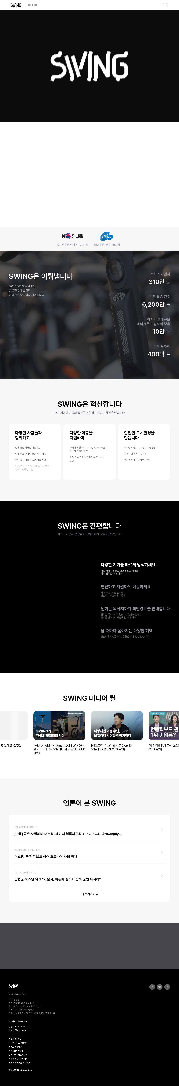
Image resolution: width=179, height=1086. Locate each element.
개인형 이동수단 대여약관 (19, 1059)
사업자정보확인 (15, 1039)
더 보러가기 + (89, 894)
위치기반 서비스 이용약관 (19, 1055)
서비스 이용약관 (15, 1047)
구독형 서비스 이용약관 (18, 1043)
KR (29, 5)
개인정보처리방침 (16, 1051)
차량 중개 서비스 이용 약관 (19, 1063)
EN (35, 5)
